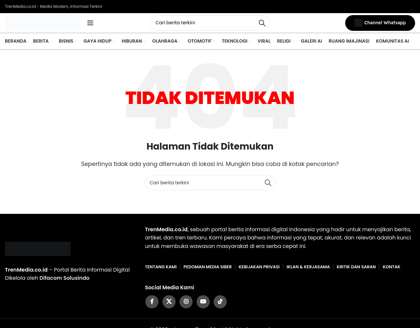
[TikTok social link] (220, 305)
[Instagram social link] (186, 305)
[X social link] (169, 305)
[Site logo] (42, 24)
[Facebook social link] (151, 305)
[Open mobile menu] (90, 24)
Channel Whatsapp (380, 25)
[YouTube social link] (203, 305)
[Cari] (210, 24)
